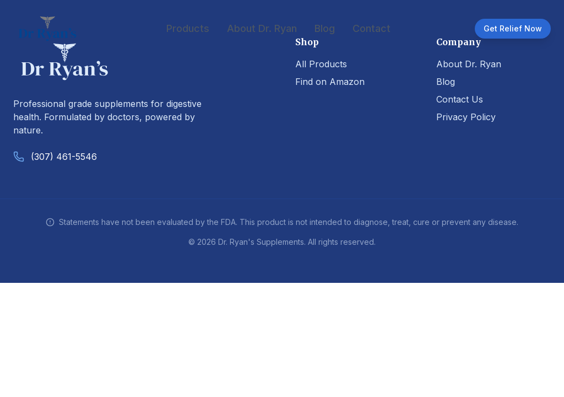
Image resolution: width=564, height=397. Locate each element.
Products (187, 28)
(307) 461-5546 (64, 156)
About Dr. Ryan (262, 28)
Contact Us (459, 99)
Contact (371, 28)
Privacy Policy (466, 116)
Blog (324, 28)
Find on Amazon (330, 81)
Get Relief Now (513, 28)
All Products (321, 63)
